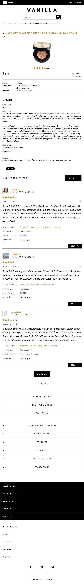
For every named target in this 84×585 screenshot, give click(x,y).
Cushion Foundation (24, 90)
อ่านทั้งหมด (42, 374)
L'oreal (5, 534)
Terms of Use (8, 501)
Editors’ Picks (42, 397)
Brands (11, 23)
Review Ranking (42, 433)
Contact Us (7, 516)
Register (78, 2)
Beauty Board (42, 467)
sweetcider (16, 254)
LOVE (77, 73)
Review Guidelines (10, 493)
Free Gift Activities (42, 458)
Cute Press (6, 549)
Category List (42, 450)
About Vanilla (8, 485)
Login (70, 2)
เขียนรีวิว (79, 77)
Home (4, 23)
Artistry (19, 23)
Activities (42, 413)
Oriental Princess (9, 526)
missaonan (16, 189)
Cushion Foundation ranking (42, 425)
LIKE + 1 (74, 246)
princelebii (16, 312)
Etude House (7, 541)
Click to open (25, 240)
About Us (6, 508)
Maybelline (7, 556)
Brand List (42, 442)
